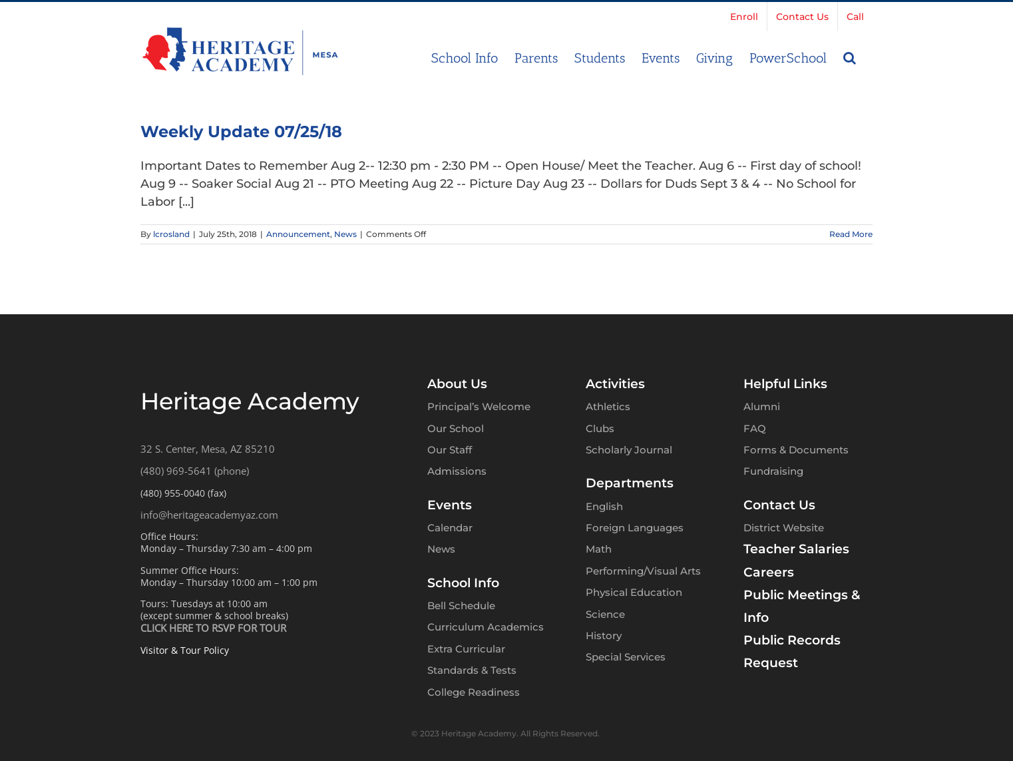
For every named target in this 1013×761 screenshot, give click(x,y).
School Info (463, 583)
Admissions (457, 471)
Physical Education (634, 592)
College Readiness (473, 692)
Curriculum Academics (485, 627)
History (604, 635)
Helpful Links (785, 383)
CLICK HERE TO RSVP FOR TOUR (213, 627)
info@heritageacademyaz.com (209, 514)
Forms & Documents (796, 449)
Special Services (626, 656)
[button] (849, 56)
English (604, 506)
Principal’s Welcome (478, 406)
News (345, 234)
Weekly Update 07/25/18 (241, 131)
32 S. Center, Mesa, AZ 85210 (207, 448)
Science (605, 614)
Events (449, 505)
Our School (455, 428)
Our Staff (449, 449)
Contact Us (779, 505)
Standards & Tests (471, 670)
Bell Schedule (461, 605)
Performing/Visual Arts (643, 571)
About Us (457, 383)
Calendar (450, 527)
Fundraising (773, 471)
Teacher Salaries (796, 549)
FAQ (754, 428)
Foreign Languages (635, 527)
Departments (630, 483)
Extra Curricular (466, 648)
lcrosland (171, 234)
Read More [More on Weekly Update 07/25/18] (851, 234)
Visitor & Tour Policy (184, 650)
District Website (783, 527)
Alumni (761, 406)
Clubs (600, 428)
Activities (615, 383)
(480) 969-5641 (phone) (194, 470)
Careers (768, 572)
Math (599, 549)
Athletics (608, 406)
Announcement (298, 234)
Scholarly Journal (629, 449)
